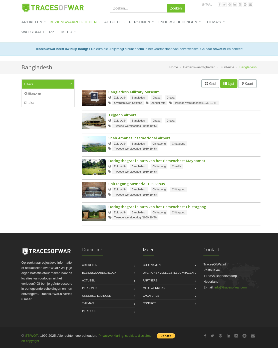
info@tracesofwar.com (230, 287)
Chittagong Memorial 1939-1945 (136, 183)
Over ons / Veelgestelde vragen (168, 272)
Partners (150, 280)
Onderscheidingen (177, 22)
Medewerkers (154, 287)
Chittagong (32, 93)
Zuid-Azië (227, 67)
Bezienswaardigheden (73, 22)
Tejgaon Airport (122, 115)
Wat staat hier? (38, 32)
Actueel (112, 22)
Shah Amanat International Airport (139, 138)
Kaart (247, 84)
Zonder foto (158, 102)
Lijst (228, 84)
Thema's (213, 22)
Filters (28, 84)
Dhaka (29, 102)
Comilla (176, 166)
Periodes (89, 310)
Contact (149, 303)
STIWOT (31, 335)
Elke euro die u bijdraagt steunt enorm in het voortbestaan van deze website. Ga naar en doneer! (138, 49)
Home (173, 67)
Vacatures (151, 295)
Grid (210, 84)
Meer (66, 32)
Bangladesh (139, 97)
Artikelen (32, 22)
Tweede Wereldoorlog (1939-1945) (196, 102)
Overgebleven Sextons (128, 102)
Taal (208, 4)
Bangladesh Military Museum (134, 92)
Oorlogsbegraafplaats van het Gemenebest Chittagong (157, 206)
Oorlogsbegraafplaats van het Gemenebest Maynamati (157, 160)
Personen (139, 22)
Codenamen (152, 264)
